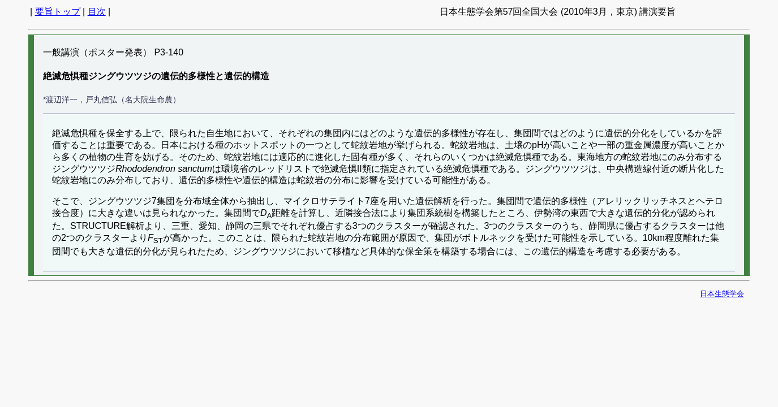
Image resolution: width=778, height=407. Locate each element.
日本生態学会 (722, 293)
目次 (97, 11)
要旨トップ (57, 11)
